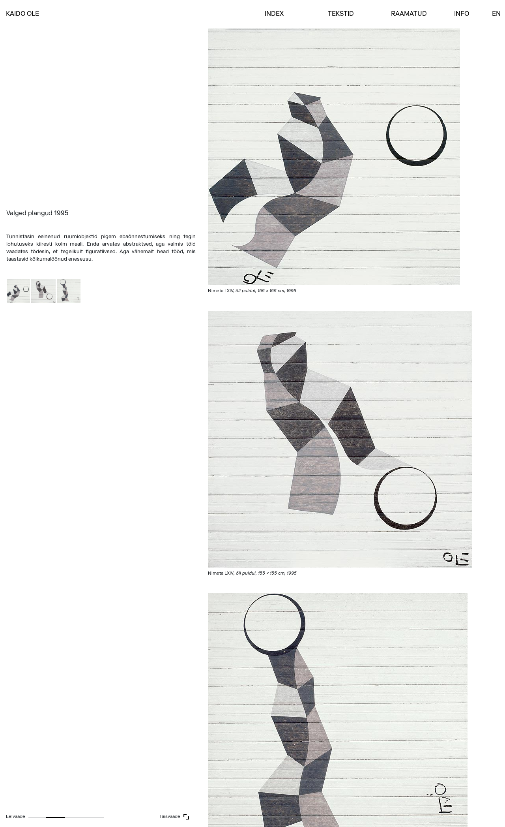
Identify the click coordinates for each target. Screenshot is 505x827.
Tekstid (341, 14)
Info (461, 14)
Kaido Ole (22, 14)
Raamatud (409, 14)
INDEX (274, 14)
